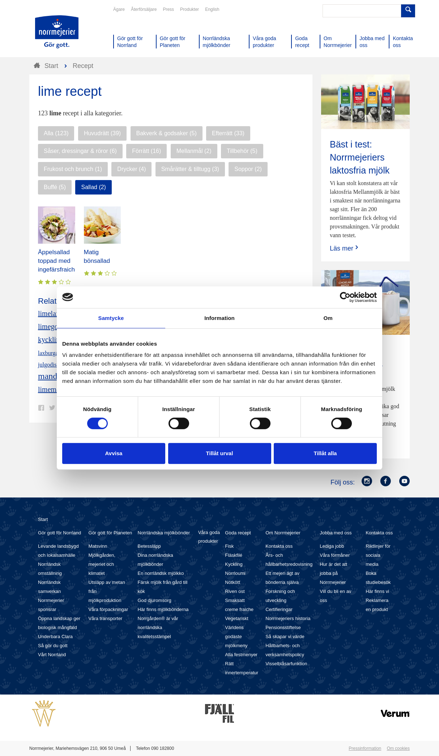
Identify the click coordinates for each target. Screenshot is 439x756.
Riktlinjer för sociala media (378, 555)
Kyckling (233, 564)
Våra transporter (106, 618)
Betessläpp (149, 546)
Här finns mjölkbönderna (162, 609)
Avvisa (114, 453)
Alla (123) (56, 133)
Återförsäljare (144, 9)
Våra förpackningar (108, 609)
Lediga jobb (332, 546)
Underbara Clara (55, 636)
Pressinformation (365, 748)
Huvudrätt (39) (102, 133)
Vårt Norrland (52, 654)
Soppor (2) (248, 169)
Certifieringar (278, 609)
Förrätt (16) (146, 151)
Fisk (229, 546)
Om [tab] (327, 318)
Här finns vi (377, 591)
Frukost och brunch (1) (73, 169)
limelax (49, 313)
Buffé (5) (55, 187)
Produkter (189, 9)
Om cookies (398, 748)
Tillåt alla (325, 453)
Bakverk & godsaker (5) (166, 133)
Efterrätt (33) (228, 133)
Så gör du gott (53, 645)
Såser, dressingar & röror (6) (80, 151)
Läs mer (345, 248)
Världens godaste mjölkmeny (236, 636)
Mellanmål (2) (194, 151)
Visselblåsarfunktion (286, 663)
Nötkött (232, 582)
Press (168, 9)
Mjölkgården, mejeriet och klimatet (102, 564)
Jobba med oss (335, 532)
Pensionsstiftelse (283, 627)
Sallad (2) (93, 187)
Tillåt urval (219, 453)
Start (43, 519)
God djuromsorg (154, 600)
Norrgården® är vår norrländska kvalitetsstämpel (157, 627)
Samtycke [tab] (111, 318)
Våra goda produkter (209, 537)
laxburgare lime (56, 353)
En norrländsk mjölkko (160, 573)
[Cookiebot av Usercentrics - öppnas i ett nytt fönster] (345, 297)
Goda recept (238, 532)
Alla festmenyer (241, 654)
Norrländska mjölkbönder (163, 532)
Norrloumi (235, 573)
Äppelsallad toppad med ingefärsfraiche (58, 261)
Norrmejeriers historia (287, 618)
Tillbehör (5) (242, 151)
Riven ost (234, 591)
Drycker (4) (131, 169)
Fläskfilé (233, 555)
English (212, 9)
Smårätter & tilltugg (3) (190, 169)
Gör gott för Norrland (59, 532)
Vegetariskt (236, 618)
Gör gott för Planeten (110, 532)
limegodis (52, 326)
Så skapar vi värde (284, 636)
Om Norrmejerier (283, 532)
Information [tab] (219, 318)
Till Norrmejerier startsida (56, 31)
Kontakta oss (279, 546)
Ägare (119, 9)
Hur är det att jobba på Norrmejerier (333, 573)
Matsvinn (98, 546)
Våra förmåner (335, 555)
